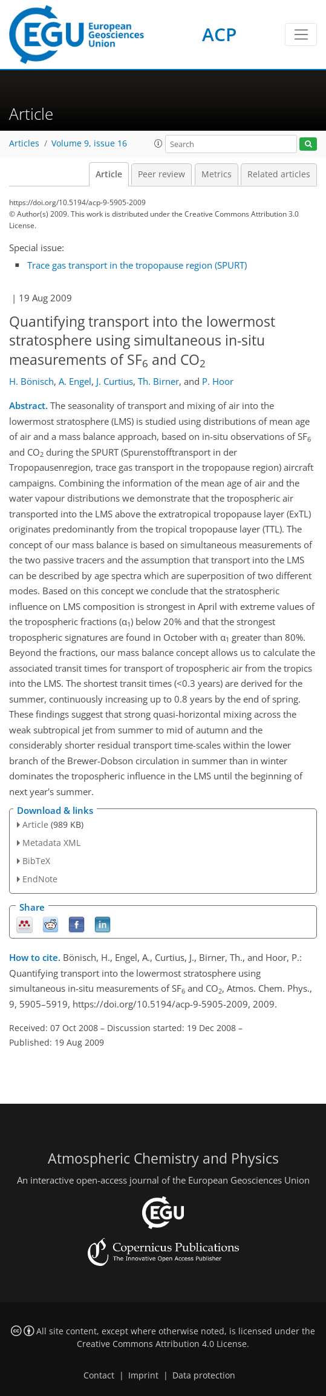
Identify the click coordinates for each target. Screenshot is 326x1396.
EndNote (39, 879)
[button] (158, 143)
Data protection (203, 1375)
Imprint (143, 1375)
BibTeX (36, 861)
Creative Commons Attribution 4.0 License (162, 1344)
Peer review (161, 174)
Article (109, 174)
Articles (24, 143)
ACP (219, 34)
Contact (98, 1375)
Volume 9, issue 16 (89, 143)
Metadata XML (51, 842)
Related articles (278, 174)
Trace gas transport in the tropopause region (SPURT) (137, 265)
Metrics (216, 174)
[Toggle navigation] (301, 34)
